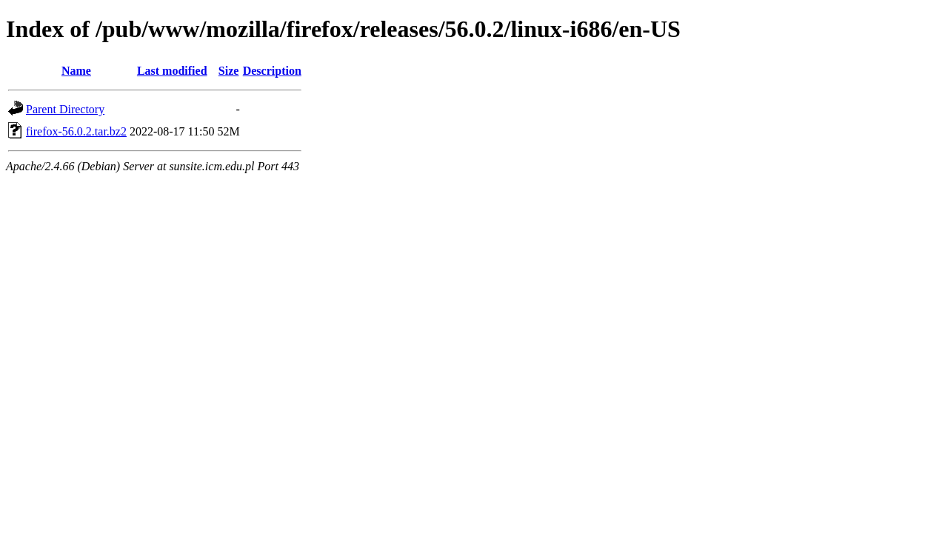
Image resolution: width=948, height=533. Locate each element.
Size (228, 70)
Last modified (172, 70)
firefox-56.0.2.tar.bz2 (76, 131)
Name (76, 70)
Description (272, 70)
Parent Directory (65, 109)
